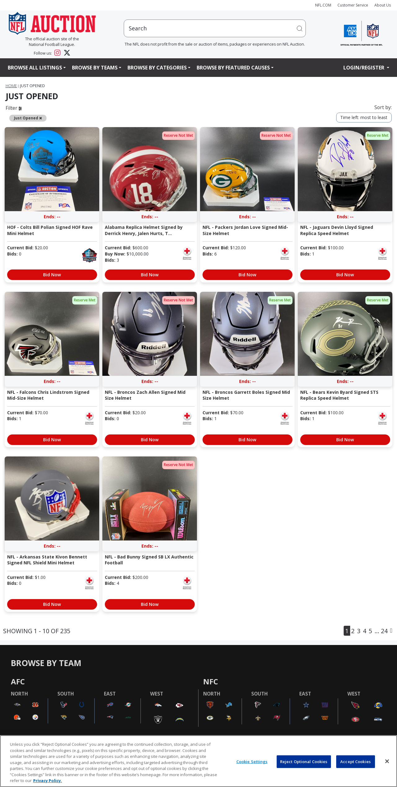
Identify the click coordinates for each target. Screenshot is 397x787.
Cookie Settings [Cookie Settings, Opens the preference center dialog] (252, 761)
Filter (14, 107)
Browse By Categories (157, 67)
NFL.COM (323, 5)
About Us (382, 5)
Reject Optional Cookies (304, 761)
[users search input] (215, 28)
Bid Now (52, 275)
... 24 (381, 631)
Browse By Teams (95, 67)
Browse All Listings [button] (35, 67)
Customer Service (352, 5)
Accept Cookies (355, 761)
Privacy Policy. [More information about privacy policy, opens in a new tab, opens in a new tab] (47, 780)
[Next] (391, 630)
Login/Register (364, 67)
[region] (198, 761)
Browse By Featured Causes (233, 67)
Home (11, 85)
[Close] (387, 761)
